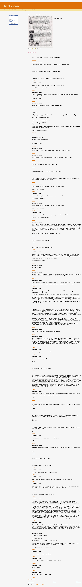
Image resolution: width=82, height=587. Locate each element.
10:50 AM (34, 278)
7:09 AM (33, 549)
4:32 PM (33, 474)
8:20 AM (33, 191)
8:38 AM (33, 249)
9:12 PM (33, 101)
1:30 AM (33, 166)
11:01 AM (34, 563)
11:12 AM (34, 66)
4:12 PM (33, 460)
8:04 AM (33, 334)
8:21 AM (33, 201)
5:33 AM (33, 531)
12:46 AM (34, 107)
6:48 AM (33, 304)
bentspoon (11, 6)
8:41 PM (33, 90)
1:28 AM (33, 160)
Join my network (13, 23)
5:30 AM (33, 570)
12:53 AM (34, 146)
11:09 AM (34, 60)
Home (54, 582)
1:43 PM (33, 73)
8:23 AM (33, 220)
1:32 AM (33, 182)
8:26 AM (33, 433)
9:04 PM (33, 286)
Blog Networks (12, 15)
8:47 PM (33, 354)
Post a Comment (31, 579)
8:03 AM (33, 327)
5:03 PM (33, 496)
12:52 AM (34, 132)
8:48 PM (33, 370)
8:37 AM (33, 242)
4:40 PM (33, 489)
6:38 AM (33, 389)
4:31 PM (33, 467)
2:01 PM (33, 80)
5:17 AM (33, 520)
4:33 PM (33, 481)
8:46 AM (33, 263)
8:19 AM (33, 347)
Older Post (78, 582)
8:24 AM (33, 422)
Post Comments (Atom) (40, 584)
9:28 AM (33, 270)
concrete (10, 21)
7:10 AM (33, 556)
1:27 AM (33, 153)
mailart (13, 20)
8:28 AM (33, 453)
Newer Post (31, 582)
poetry (10, 20)
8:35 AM (33, 235)
